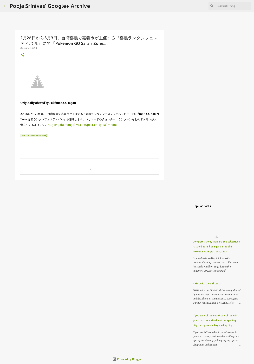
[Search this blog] (233, 6)
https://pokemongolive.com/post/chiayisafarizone (82, 124)
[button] (22, 55)
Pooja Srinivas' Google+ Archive (50, 6)
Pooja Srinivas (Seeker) (34, 135)
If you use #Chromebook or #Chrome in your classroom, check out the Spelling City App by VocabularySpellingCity (215, 320)
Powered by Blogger (127, 359)
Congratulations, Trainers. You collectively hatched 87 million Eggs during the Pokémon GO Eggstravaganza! (216, 246)
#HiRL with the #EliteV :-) (207, 283)
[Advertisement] (90, 209)
